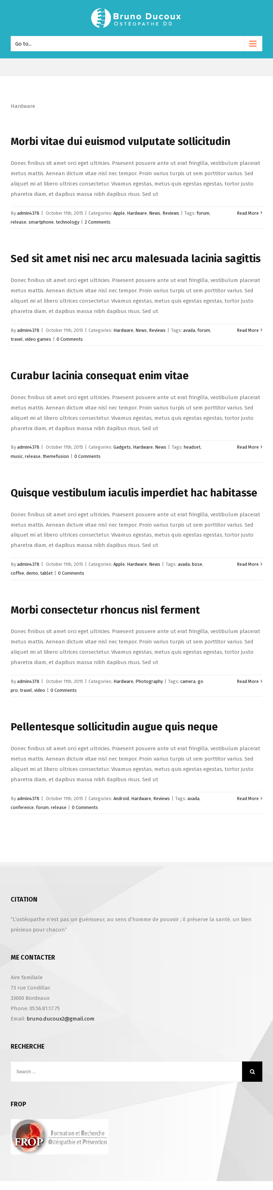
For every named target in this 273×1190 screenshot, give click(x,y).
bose (197, 564)
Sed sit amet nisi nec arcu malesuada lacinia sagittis (136, 258)
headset (192, 447)
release (18, 222)
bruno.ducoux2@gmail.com (61, 1019)
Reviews (170, 213)
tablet (46, 573)
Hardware (137, 213)
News (154, 213)
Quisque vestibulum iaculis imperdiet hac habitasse (134, 493)
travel (17, 339)
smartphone (41, 222)
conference (22, 807)
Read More (248, 213)
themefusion (56, 456)
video (39, 690)
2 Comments (98, 222)
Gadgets (122, 447)
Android (121, 798)
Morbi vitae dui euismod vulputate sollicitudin (120, 141)
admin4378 (28, 213)
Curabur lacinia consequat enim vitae (100, 376)
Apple (119, 213)
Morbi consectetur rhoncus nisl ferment (105, 610)
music (17, 456)
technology (67, 222)
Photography (149, 681)
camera (188, 681)
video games (38, 339)
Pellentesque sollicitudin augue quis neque (114, 727)
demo (32, 573)
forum (203, 213)
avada (189, 330)
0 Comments (70, 339)
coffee (17, 573)
